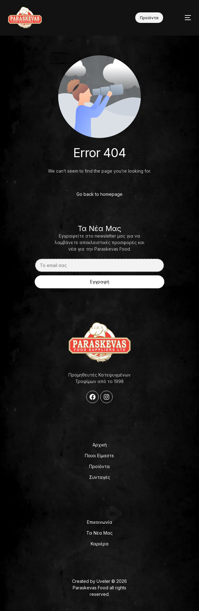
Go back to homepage (99, 194)
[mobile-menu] (183, 17)
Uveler (103, 581)
